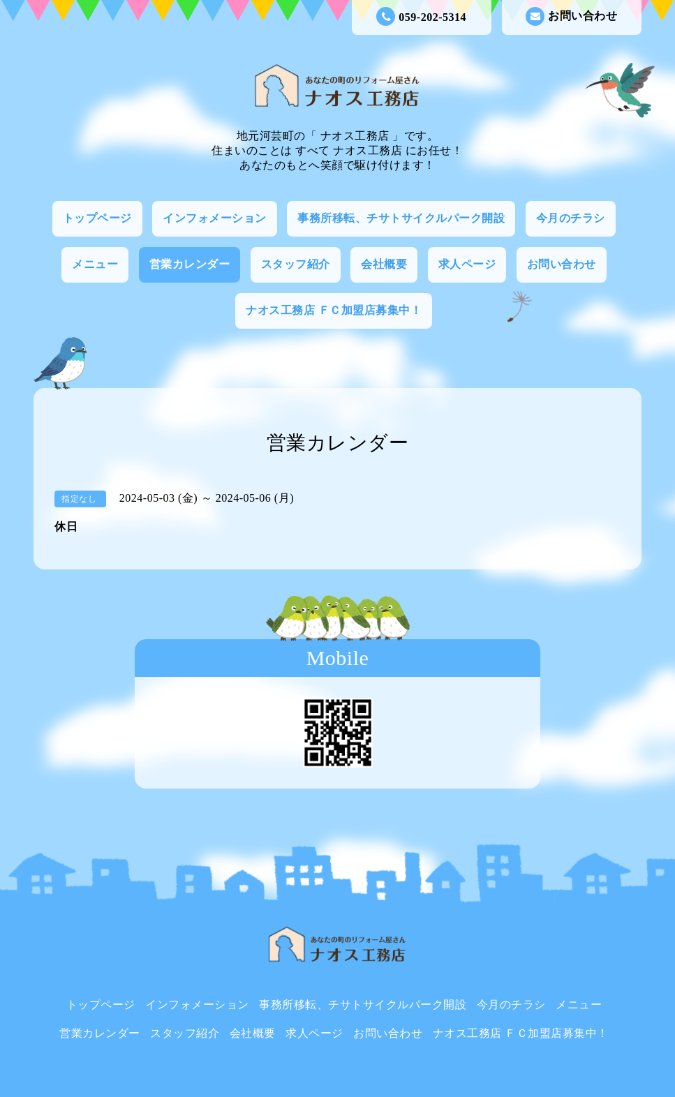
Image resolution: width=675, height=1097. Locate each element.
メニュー (95, 264)
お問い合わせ (571, 16)
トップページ (97, 218)
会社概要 (384, 264)
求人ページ (467, 264)
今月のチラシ (570, 218)
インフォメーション (215, 218)
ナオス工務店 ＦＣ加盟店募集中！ (334, 310)
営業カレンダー (189, 264)
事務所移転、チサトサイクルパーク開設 (401, 218)
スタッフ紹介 (295, 264)
